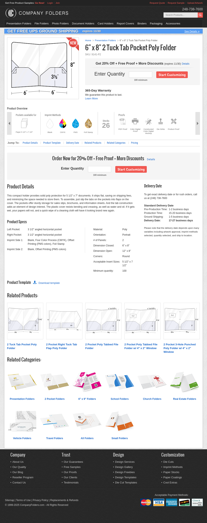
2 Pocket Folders (55, 399)
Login (50, 3)
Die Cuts (168, 461)
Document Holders (83, 23)
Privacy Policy (40, 500)
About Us (17, 461)
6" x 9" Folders (87, 399)
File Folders (42, 23)
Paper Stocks (171, 472)
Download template (46, 283)
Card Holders (105, 23)
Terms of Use (23, 500)
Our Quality (19, 467)
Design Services (125, 461)
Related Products (93, 142)
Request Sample (176, 3)
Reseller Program (22, 477)
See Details (192, 31)
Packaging (156, 23)
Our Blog (17, 472)
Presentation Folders (18, 23)
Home (88, 40)
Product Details (30, 142)
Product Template (52, 142)
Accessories (173, 23)
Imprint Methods (173, 467)
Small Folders (120, 438)
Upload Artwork (195, 3)
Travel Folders (54, 438)
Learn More (91, 98)
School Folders (120, 399)
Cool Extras (170, 482)
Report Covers (125, 23)
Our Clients (70, 477)
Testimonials (71, 482)
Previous (9, 123)
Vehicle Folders (22, 438)
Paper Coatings (172, 477)
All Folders (87, 438)
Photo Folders (60, 23)
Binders (142, 23)
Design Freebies (125, 472)
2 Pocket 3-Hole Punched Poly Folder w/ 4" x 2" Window (180, 348)
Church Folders (152, 399)
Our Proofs (70, 472)
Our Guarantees (73, 461)
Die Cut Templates (126, 482)
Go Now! (39, 3)
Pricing (134, 142)
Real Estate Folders (184, 399)
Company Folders (48, 13)
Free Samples (72, 467)
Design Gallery (124, 467)
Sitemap (9, 500)
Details (185, 63)
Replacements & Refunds (64, 500)
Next (197, 123)
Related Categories (116, 142)
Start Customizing (172, 75)
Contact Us (19, 482)
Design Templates (125, 477)
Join (57, 3)
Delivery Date (72, 142)
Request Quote (157, 3)
